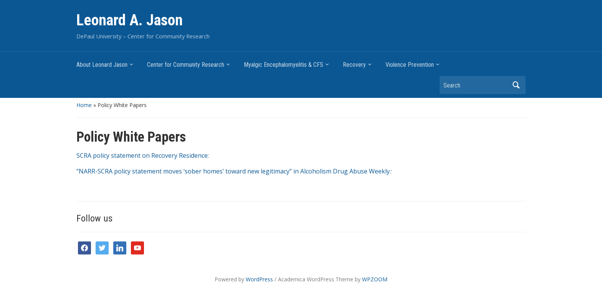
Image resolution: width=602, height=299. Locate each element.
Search (516, 85)
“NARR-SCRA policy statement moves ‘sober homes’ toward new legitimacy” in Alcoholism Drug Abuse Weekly (233, 171)
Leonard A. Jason (129, 20)
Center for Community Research (185, 64)
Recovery (354, 64)
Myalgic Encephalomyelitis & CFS (283, 64)
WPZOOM (374, 279)
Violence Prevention (409, 64)
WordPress (259, 279)
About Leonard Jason (101, 64)
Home (84, 105)
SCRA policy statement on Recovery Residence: (142, 155)
